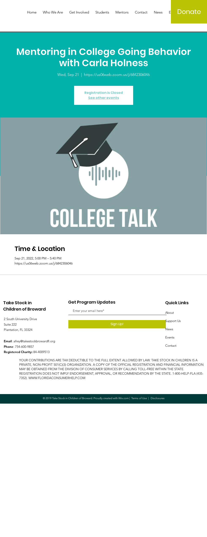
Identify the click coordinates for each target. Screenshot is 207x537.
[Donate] (189, 11)
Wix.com (123, 398)
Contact (170, 346)
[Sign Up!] (117, 324)
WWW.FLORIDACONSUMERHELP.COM (56, 378)
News (169, 329)
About (169, 313)
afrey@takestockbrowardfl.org (34, 341)
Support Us (173, 321)
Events (169, 337)
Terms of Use (139, 398)
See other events (103, 97)
